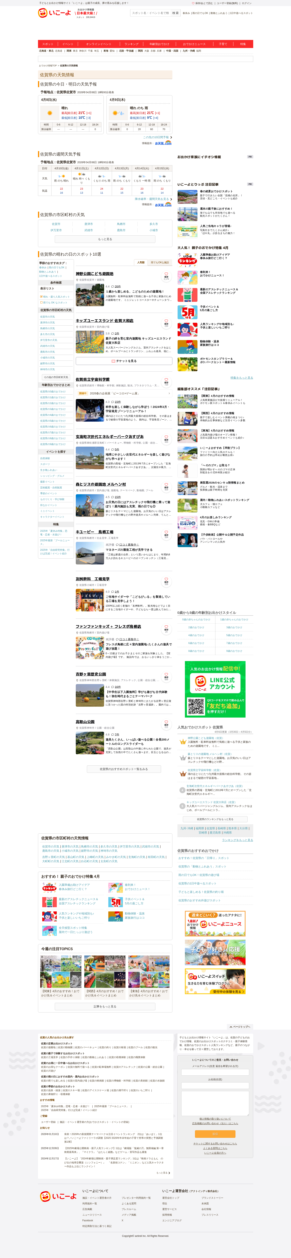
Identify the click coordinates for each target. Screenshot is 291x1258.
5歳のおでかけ (234, 635)
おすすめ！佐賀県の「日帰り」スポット (203, 858)
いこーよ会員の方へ (215, 1152)
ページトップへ (240, 1026)
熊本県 (232, 828)
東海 (105, 50)
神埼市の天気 (47, 369)
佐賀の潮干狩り (119, 1090)
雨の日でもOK (200, 13)
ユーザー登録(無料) (227, 3)
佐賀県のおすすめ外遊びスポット (199, 900)
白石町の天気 (89, 861)
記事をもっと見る (105, 1006)
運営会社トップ (170, 1197)
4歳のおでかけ (196, 635)
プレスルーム (129, 1209)
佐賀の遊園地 (48, 1047)
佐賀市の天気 (47, 316)
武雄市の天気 (47, 346)
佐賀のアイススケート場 (95, 1090)
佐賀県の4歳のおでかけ (53, 415)
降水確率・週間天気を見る (152, 199)
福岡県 (200, 828)
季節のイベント (48, 493)
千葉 (90, 50)
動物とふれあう (219, 13)
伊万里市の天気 (48, 340)
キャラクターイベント (52, 516)
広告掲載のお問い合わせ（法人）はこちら (215, 1123)
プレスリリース (209, 1214)
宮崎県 (203, 832)
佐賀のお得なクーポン (53, 1067)
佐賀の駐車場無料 (101, 1067)
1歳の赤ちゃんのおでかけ (234, 619)
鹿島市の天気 (47, 351)
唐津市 (88, 224)
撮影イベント (47, 481)
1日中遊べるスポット (241, 13)
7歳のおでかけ (234, 643)
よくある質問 (129, 1203)
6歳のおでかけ (196, 643)
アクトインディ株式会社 (204, 1191)
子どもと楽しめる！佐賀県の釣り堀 (201, 891)
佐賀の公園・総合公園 (150, 1067)
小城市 (154, 230)
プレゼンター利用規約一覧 (136, 1197)
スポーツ (45, 464)
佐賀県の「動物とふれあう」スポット (202, 866)
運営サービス (169, 1209)
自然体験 (45, 458)
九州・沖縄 (189, 50)
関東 (69, 50)
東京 (75, 50)
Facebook (87, 1220)
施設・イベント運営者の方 (97, 1197)
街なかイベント (48, 505)
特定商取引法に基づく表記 (97, 1226)
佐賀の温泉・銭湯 (50, 1090)
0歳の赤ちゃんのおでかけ (196, 619)
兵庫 (159, 50)
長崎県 (221, 828)
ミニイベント (47, 511)
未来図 (205, 1203)
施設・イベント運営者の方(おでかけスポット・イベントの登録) (94, 1122)
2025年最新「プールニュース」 (55, 542)
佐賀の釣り (105, 1047)
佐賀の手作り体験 (70, 1057)
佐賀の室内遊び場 (77, 1080)
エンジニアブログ (172, 1220)
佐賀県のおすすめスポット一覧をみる (124, 769)
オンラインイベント (99, 44)
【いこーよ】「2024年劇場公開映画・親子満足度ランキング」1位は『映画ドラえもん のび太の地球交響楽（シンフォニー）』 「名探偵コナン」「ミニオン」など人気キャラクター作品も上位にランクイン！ (114, 1162)
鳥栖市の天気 (47, 328)
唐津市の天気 (47, 322)
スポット (48, 44)
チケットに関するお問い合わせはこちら (215, 1143)
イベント (68, 44)
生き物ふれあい (48, 470)
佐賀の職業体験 (136, 1057)
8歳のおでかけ (196, 651)
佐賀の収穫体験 (117, 1057)
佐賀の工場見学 (49, 1057)
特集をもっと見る (242, 377)
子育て (223, 44)
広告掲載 (87, 1209)
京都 (153, 50)
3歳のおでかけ (234, 627)
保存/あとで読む (202, 3)
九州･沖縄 (186, 828)
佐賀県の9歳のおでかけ (53, 444)
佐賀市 (56, 224)
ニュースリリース (92, 1214)
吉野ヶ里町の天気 (53, 857)
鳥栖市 (121, 224)
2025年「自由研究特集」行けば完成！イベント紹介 (55, 552)
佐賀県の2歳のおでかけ (53, 403)
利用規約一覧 (89, 1203)
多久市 (154, 224)
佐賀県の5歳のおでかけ (53, 420)
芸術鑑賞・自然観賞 (51, 487)
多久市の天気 (47, 334)
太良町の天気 (108, 861)
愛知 (112, 50)
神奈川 (82, 50)
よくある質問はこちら (215, 1148)
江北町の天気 (70, 861)
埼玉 (96, 50)
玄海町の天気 (136, 857)
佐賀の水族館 (157, 1080)
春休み (186, 13)
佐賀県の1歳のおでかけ (53, 397)
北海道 (58, 50)
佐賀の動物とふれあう (94, 1057)
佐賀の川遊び (48, 1070)
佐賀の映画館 (97, 1080)
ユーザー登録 (48, 1122)
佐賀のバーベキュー (86, 1047)
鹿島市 (121, 230)
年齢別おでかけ (159, 44)
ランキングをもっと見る (237, 840)
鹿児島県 (215, 832)
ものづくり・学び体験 (52, 499)
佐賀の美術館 (140, 1080)
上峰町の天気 (95, 857)
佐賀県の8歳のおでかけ (53, 438)
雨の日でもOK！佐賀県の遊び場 (198, 875)
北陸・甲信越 (126, 50)
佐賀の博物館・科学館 (118, 1080)
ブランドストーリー (212, 1197)
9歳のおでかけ (234, 651)
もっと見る (162, 1172)
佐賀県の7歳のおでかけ (53, 432)
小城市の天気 (47, 357)
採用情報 (167, 1214)
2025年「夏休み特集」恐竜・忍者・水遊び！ (53, 533)
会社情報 (206, 1209)
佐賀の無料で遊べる (79, 1067)
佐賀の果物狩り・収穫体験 (55, 1094)
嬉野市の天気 (47, 363)
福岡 (198, 50)
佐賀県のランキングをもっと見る (215, 819)
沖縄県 (227, 832)
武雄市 (88, 230)
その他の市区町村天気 (56, 377)
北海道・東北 (46, 50)
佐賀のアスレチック (125, 1067)
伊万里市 (56, 230)
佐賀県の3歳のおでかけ (53, 409)
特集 (243, 44)
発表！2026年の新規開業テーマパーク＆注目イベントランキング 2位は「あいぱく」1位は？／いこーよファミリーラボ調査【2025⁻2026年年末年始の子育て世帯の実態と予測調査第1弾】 (113, 1138)
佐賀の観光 (151, 1047)
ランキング (131, 44)
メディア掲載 (129, 1214)
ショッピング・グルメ (52, 475)
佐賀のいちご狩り (140, 1090)
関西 (140, 50)
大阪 (146, 50)
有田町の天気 (156, 857)
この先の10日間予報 (156, 137)
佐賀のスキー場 (71, 1090)
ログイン (247, 3)
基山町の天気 (75, 857)
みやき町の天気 (116, 857)
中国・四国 (172, 50)
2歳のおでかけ (196, 627)
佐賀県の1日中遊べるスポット (197, 883)
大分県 (243, 828)
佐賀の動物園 (65, 1047)
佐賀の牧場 (120, 1047)
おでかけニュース (194, 44)
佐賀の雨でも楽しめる (53, 1080)
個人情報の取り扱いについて (215, 1118)
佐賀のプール (135, 1047)
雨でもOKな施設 (160, 262)
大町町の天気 (50, 861)
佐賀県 (211, 828)
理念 (164, 1203)
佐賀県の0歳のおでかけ (53, 391)
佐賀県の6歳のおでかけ (53, 426)
